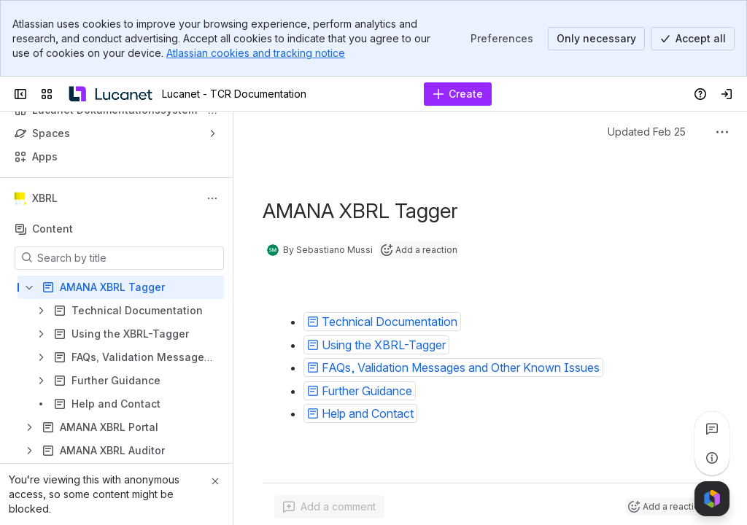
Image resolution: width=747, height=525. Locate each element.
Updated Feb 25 (647, 131)
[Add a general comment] (329, 506)
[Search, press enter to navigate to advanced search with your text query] (368, 94)
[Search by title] (128, 258)
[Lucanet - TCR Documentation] (110, 94)
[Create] (458, 94)
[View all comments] (712, 428)
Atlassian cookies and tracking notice (255, 53)
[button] (382, 321)
